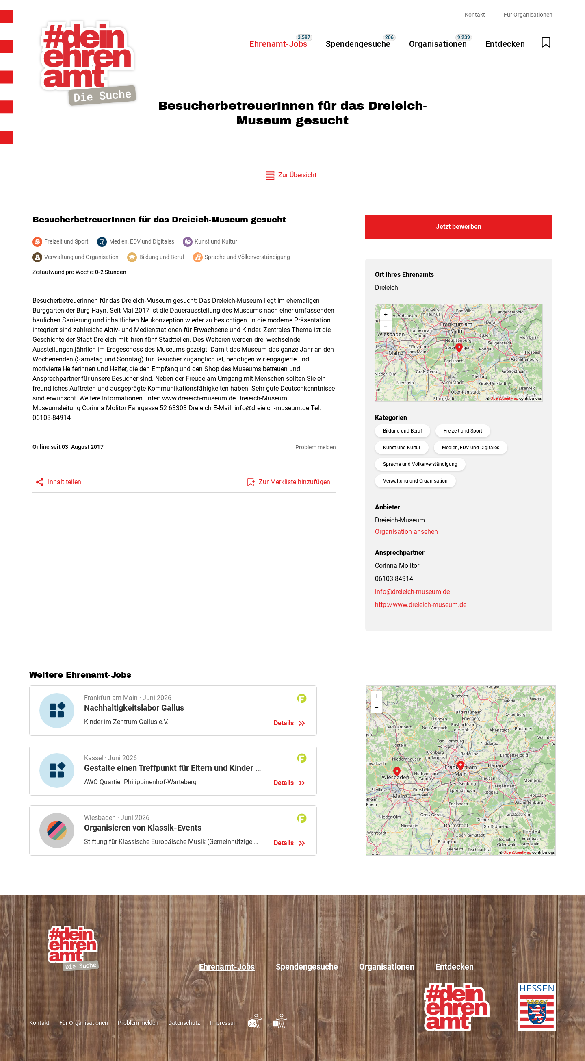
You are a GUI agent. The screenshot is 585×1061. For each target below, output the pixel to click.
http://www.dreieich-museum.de (420, 605)
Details (173, 710)
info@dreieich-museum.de (412, 592)
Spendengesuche (358, 44)
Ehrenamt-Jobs (278, 44)
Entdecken (505, 44)
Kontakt (475, 14)
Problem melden (315, 447)
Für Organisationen (528, 14)
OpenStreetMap (504, 398)
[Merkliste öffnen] (546, 42)
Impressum (224, 1023)
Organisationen (438, 44)
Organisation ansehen (406, 531)
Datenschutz (184, 1023)
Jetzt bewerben (458, 226)
